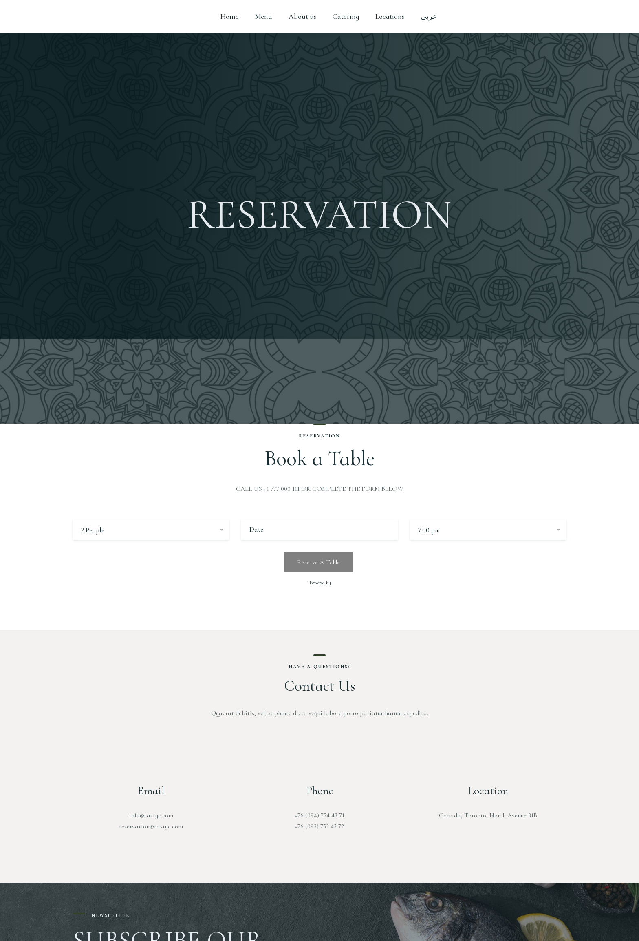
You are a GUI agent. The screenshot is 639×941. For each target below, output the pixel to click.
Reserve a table (318, 562)
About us (302, 16)
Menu (263, 16)
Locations (389, 16)
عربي (429, 16)
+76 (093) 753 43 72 (319, 826)
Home (229, 16)
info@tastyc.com (151, 815)
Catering (346, 16)
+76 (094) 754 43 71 (319, 815)
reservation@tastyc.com (151, 826)
